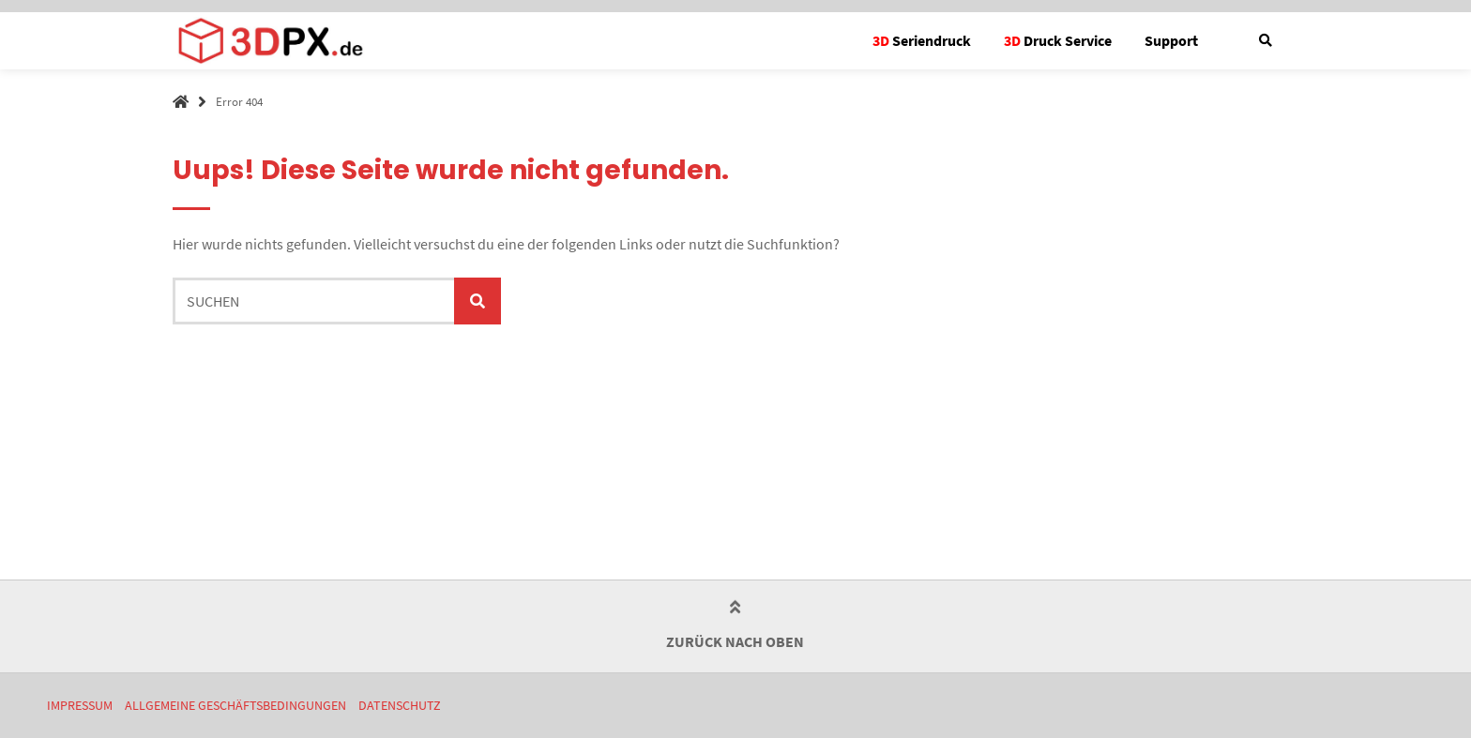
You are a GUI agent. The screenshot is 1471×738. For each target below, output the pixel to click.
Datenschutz (399, 706)
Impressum (80, 706)
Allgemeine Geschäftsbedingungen (235, 706)
